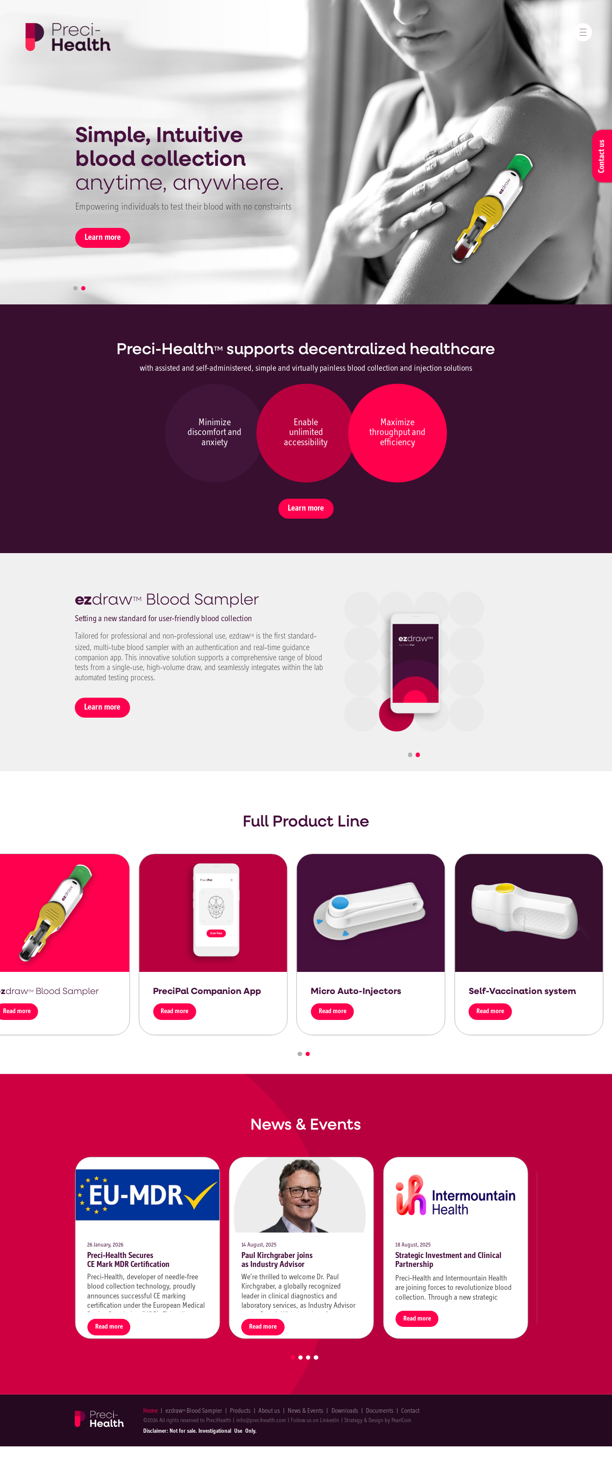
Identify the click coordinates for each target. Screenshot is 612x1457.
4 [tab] (316, 1357)
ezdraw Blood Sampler (193, 1411)
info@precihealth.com (261, 1420)
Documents (380, 1411)
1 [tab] (75, 288)
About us (269, 1411)
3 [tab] (308, 1357)
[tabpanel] (414, 661)
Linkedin (329, 1420)
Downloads (345, 1411)
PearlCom (401, 1420)
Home (150, 1411)
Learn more (103, 237)
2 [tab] (83, 288)
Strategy (353, 1420)
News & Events (305, 1411)
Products (240, 1411)
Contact (410, 1411)
